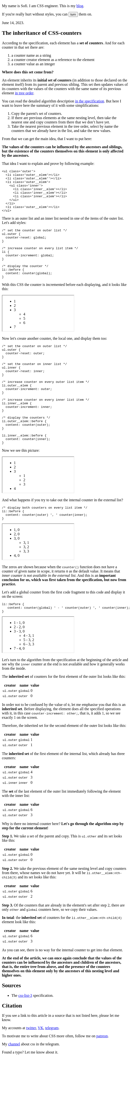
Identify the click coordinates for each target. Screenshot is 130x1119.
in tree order (24, 93)
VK (40, 1071)
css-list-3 (25, 1039)
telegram (52, 1071)
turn (73, 14)
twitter (31, 1071)
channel (14, 1088)
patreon (102, 1080)
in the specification (89, 101)
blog (79, 6)
